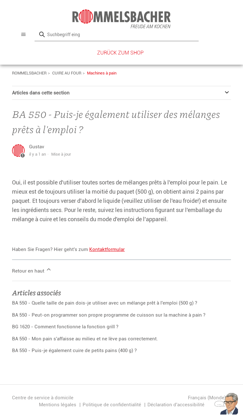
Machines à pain (101, 73)
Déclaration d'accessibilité (175, 405)
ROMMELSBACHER (29, 73)
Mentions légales (57, 405)
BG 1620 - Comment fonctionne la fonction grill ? (65, 327)
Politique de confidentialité (112, 405)
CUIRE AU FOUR (66, 73)
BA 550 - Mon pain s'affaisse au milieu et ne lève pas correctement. (85, 339)
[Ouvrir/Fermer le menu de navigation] (23, 34)
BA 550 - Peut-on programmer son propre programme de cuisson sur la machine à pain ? (108, 315)
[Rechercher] (116, 34)
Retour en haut (32, 270)
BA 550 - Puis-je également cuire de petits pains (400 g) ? (74, 350)
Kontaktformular (107, 249)
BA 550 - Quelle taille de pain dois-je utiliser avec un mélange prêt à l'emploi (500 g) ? (104, 303)
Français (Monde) (209, 398)
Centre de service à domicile (42, 398)
